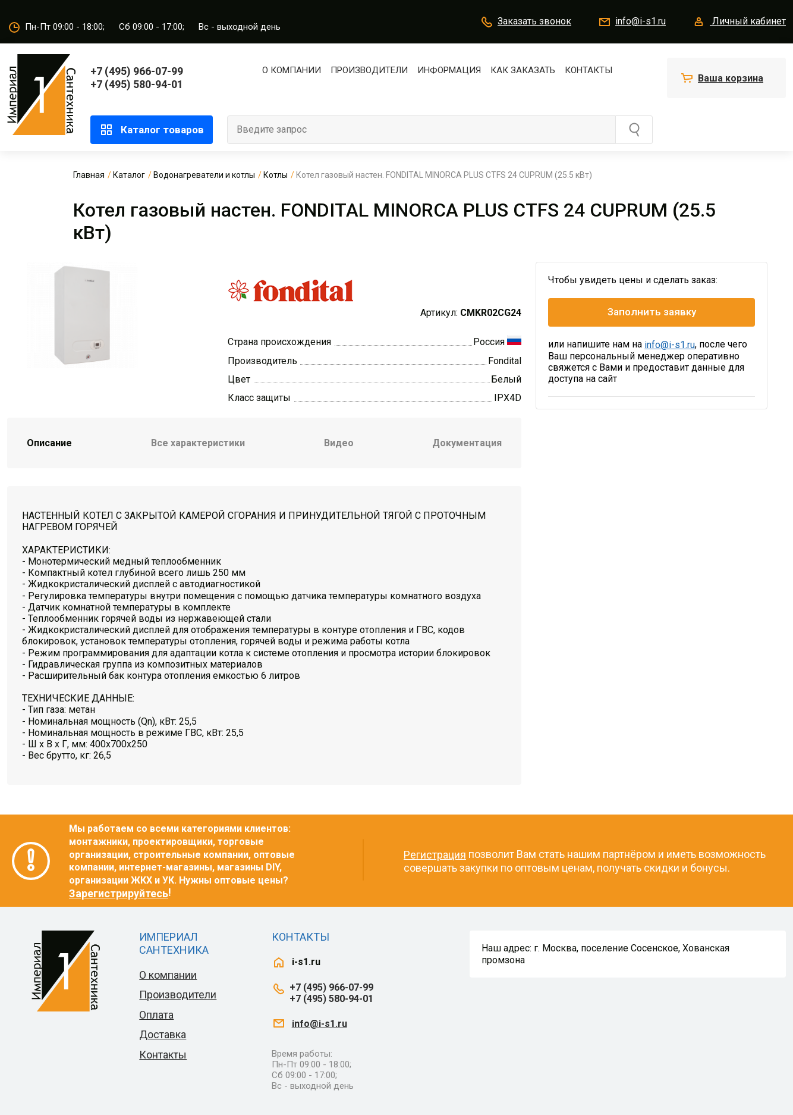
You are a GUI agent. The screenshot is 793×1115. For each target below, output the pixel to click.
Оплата (156, 1014)
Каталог (129, 175)
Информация (449, 70)
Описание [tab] (49, 443)
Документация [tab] (467, 443)
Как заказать (522, 70)
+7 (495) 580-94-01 (136, 84)
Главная (89, 175)
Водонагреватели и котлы (204, 175)
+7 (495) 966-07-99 (136, 71)
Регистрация (435, 854)
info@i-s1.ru (631, 22)
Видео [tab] (339, 443)
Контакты (588, 70)
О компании (291, 70)
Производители (369, 70)
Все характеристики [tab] (198, 443)
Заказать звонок (525, 22)
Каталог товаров (151, 130)
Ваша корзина (730, 78)
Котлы (275, 175)
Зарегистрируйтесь (118, 893)
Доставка (162, 1034)
